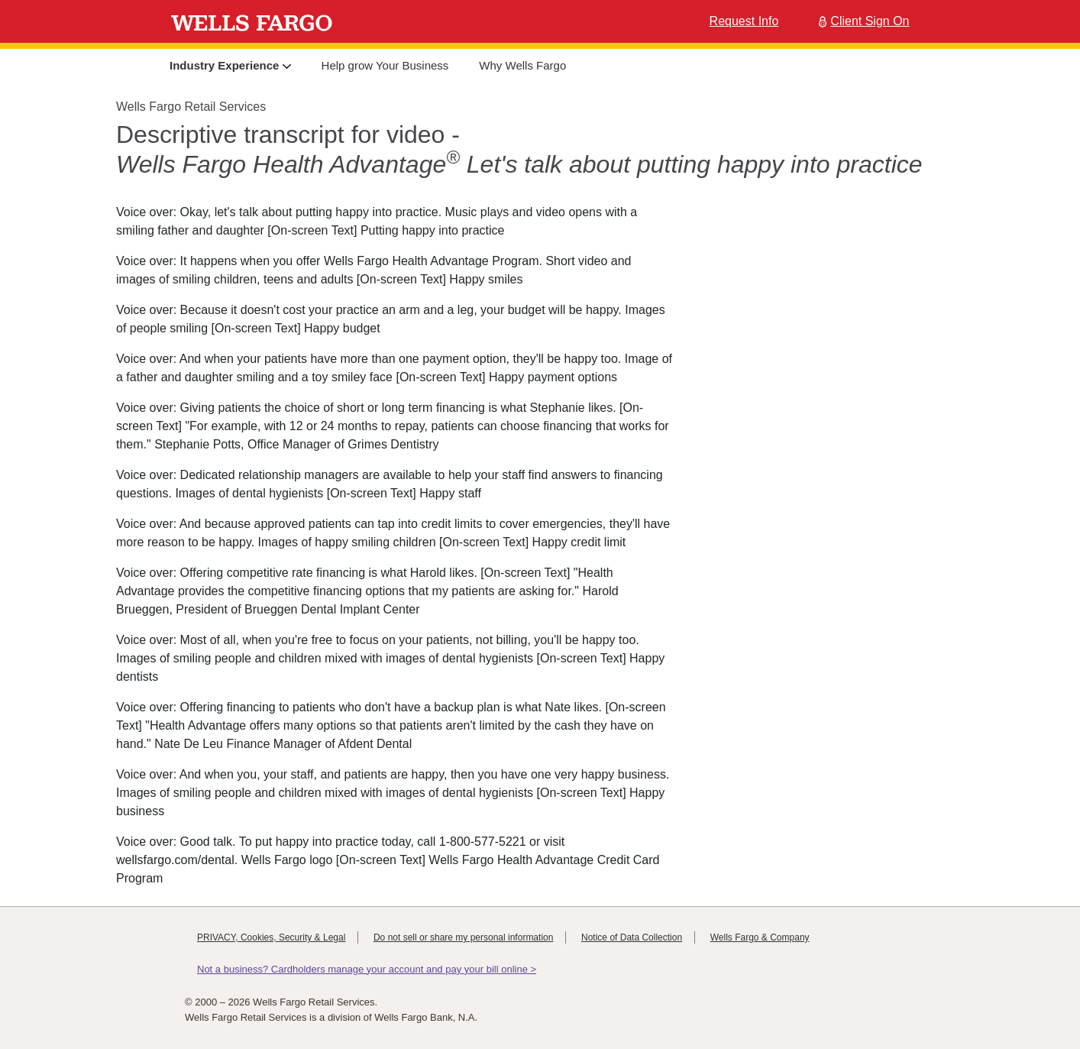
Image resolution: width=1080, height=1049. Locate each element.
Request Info (744, 21)
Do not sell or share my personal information (463, 937)
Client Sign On (862, 21)
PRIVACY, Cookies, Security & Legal (271, 937)
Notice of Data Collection (631, 937)
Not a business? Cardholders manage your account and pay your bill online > (366, 969)
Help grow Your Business (385, 65)
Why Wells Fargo (522, 65)
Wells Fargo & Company (760, 937)
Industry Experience (230, 65)
